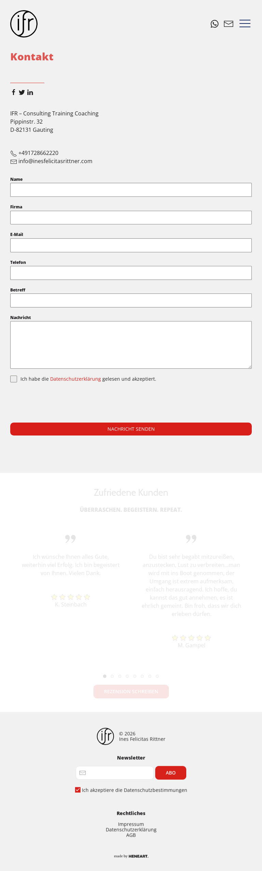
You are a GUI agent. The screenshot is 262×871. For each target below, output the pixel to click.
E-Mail (16, 234)
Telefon (18, 262)
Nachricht (20, 317)
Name (16, 179)
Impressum (131, 854)
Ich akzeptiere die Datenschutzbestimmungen (134, 820)
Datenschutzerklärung (76, 379)
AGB (131, 865)
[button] (245, 24)
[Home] (24, 23)
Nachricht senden (131, 429)
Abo (171, 802)
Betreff (17, 290)
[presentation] (62, 402)
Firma (16, 207)
